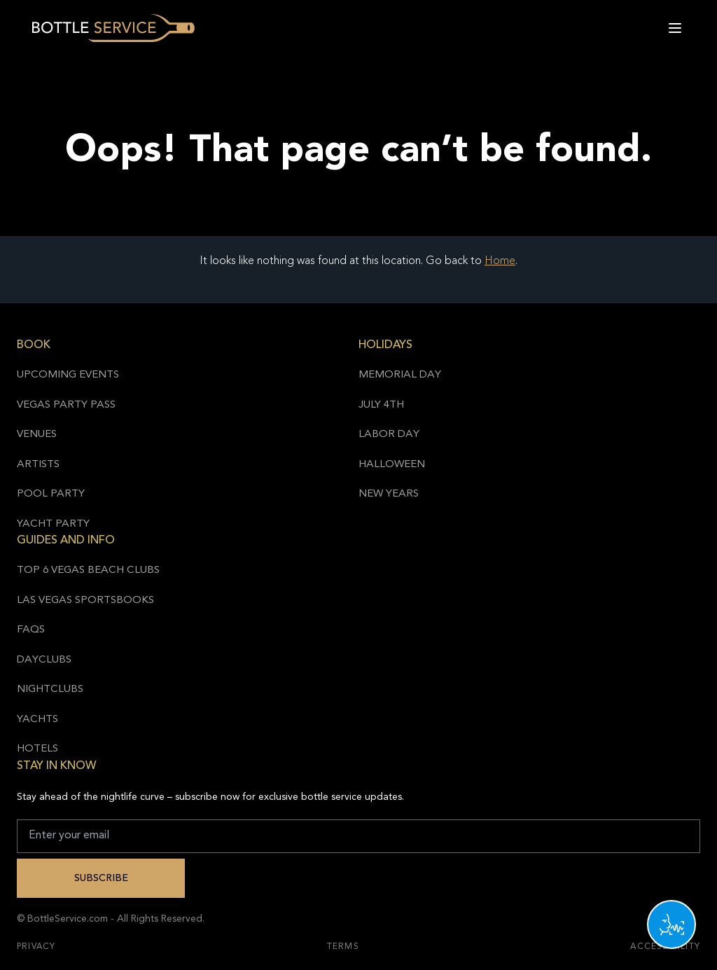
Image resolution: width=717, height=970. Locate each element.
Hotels (37, 749)
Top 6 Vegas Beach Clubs (88, 570)
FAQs (31, 630)
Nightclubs (50, 689)
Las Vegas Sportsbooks (85, 600)
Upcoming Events (68, 375)
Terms (343, 947)
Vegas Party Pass (66, 405)
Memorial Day (399, 375)
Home (500, 261)
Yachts (37, 719)
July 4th (381, 405)
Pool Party (51, 494)
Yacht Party (53, 524)
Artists (38, 464)
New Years (388, 494)
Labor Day (388, 434)
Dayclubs (44, 660)
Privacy (36, 947)
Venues (37, 434)
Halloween (391, 464)
